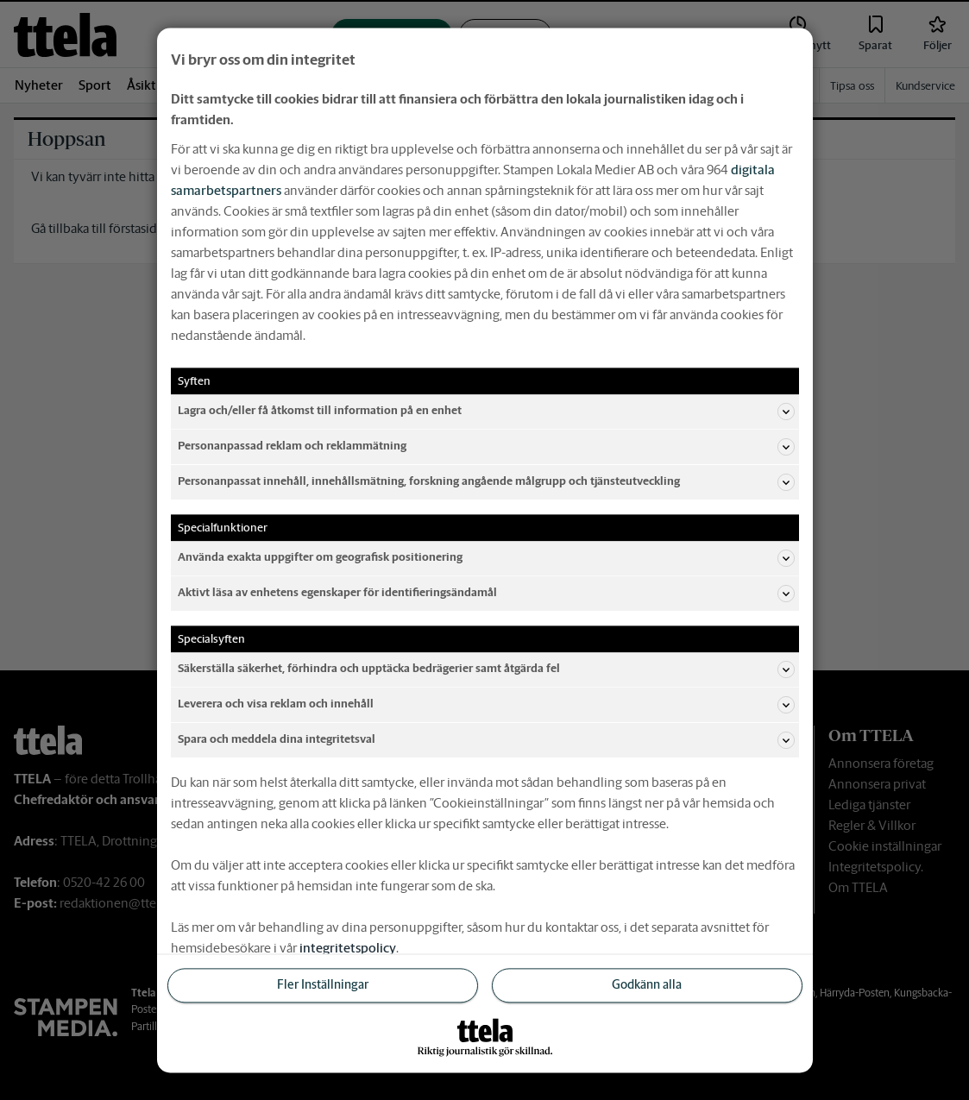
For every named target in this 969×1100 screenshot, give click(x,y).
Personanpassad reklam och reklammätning (486, 447)
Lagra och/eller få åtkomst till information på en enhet (486, 411)
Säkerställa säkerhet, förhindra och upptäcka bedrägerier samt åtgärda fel (486, 669)
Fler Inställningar (322, 985)
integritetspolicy (347, 948)
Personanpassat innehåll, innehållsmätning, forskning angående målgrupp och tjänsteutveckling (486, 482)
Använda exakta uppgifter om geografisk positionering (486, 558)
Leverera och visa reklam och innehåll (486, 704)
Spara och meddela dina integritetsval (486, 740)
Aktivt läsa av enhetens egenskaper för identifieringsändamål (486, 593)
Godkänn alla (647, 985)
